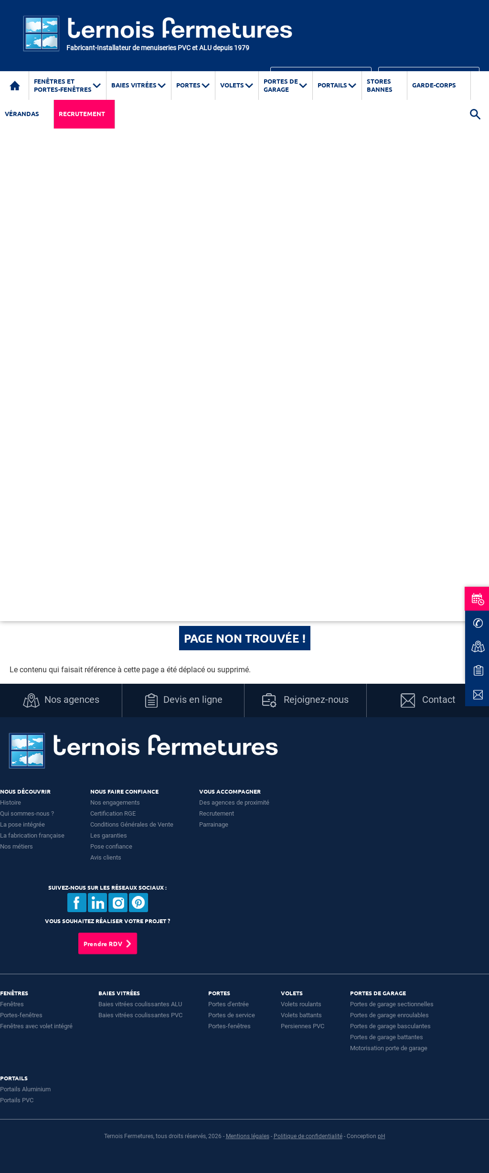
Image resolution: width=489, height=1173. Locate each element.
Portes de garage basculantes (390, 1026)
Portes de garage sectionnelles (392, 1004)
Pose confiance (111, 846)
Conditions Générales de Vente (131, 824)
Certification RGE (113, 813)
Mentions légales (247, 1136)
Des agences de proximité (234, 802)
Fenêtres (12, 1004)
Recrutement (82, 113)
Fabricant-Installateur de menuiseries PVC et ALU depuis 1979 (157, 48)
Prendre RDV (103, 943)
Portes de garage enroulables (389, 1015)
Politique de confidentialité (308, 1136)
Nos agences (61, 700)
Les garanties (108, 835)
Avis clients (105, 857)
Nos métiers (16, 846)
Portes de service (231, 1015)
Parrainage (213, 824)
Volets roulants (301, 1004)
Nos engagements (115, 802)
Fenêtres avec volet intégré (36, 1026)
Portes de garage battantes (386, 1037)
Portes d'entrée (228, 1004)
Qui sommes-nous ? (27, 813)
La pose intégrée (22, 824)
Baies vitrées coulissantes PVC (140, 1015)
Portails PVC (16, 1100)
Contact (428, 700)
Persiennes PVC (302, 1026)
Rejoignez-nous (305, 700)
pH (381, 1136)
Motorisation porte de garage (388, 1048)
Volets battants (301, 1015)
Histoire (10, 802)
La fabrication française (32, 835)
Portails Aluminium (25, 1089)
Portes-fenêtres (21, 1015)
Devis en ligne (183, 700)
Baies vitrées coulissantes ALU (140, 1004)
